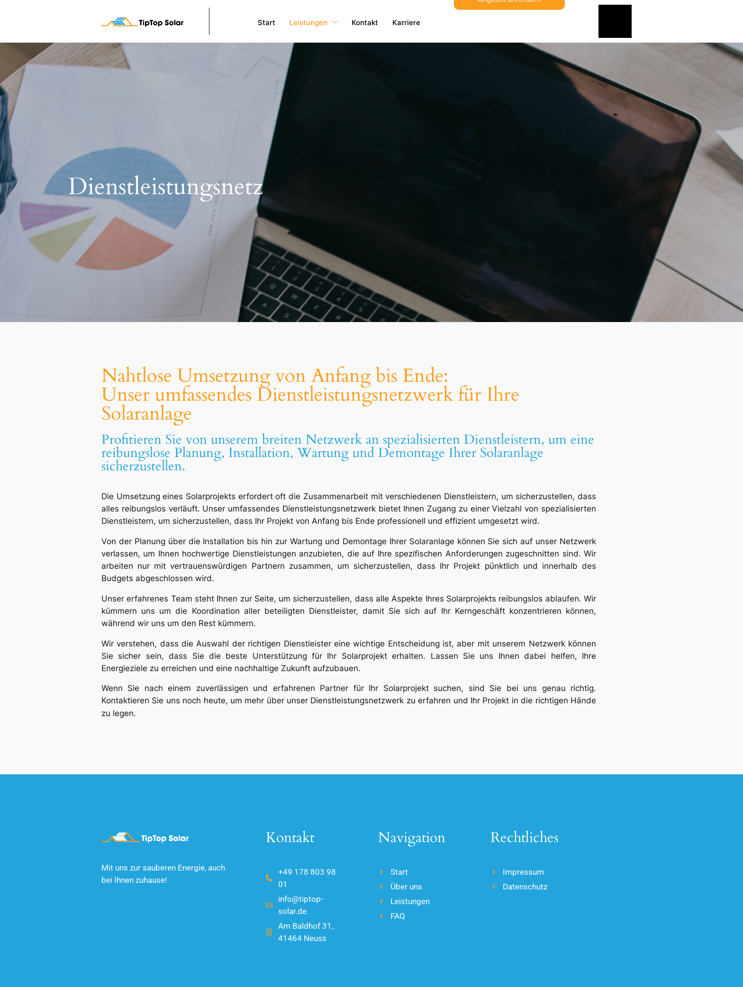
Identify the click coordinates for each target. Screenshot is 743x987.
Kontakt (365, 22)
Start (266, 22)
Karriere (406, 22)
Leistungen (313, 22)
